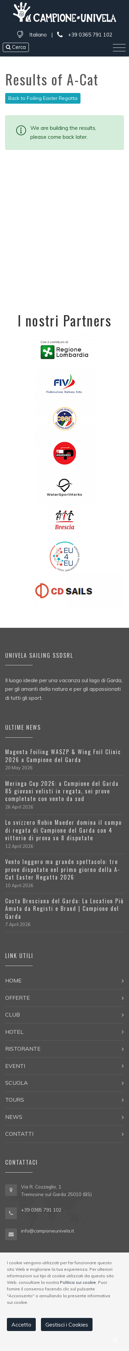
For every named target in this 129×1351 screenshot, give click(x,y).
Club (12, 1014)
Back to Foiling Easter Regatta (42, 98)
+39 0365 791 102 (84, 35)
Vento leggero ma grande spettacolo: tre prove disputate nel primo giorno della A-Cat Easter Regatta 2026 (62, 869)
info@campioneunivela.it (47, 1231)
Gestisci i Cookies (66, 1324)
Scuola (16, 1082)
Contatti (19, 1133)
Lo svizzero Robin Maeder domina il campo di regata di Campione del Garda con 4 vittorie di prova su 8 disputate (63, 830)
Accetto (21, 1324)
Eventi (15, 1065)
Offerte (17, 997)
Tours (14, 1099)
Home (13, 980)
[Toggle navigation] (119, 48)
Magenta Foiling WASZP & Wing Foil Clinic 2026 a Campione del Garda (63, 755)
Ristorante (23, 1048)
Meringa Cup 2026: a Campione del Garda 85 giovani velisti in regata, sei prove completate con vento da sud (62, 791)
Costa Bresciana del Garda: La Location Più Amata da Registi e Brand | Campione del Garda (64, 909)
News (13, 1116)
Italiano (38, 34)
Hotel (14, 1031)
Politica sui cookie (78, 1282)
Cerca (16, 47)
